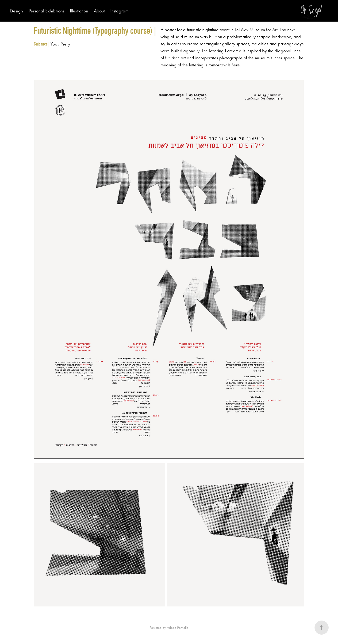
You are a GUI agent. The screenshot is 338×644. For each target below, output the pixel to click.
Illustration (79, 11)
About (99, 11)
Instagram (119, 11)
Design (16, 11)
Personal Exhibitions (46, 11)
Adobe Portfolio (177, 627)
